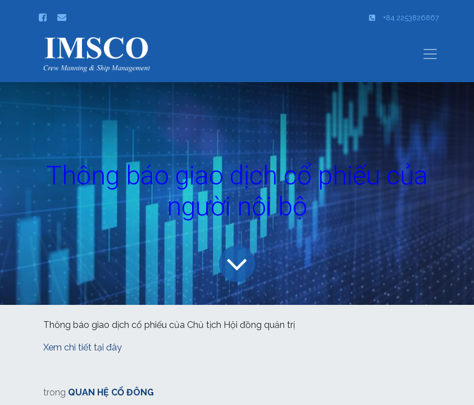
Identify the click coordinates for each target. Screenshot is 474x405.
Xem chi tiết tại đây (83, 347)
